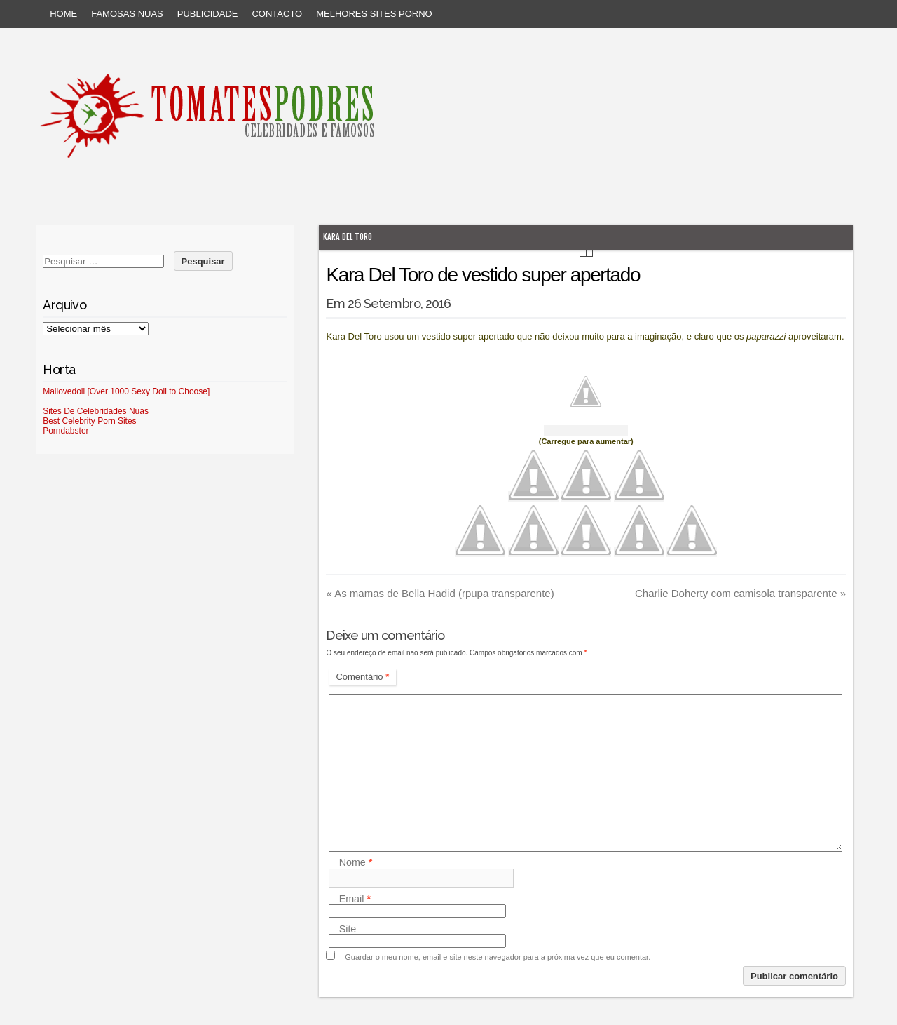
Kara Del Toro (347, 237)
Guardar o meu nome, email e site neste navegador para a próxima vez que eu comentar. (497, 957)
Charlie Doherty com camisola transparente (740, 593)
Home (63, 13)
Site (348, 928)
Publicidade (207, 13)
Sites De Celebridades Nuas (96, 411)
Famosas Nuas (127, 13)
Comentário (362, 676)
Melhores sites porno (374, 13)
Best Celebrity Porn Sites (89, 421)
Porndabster (65, 431)
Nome (356, 863)
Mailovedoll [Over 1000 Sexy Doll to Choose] (126, 391)
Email (355, 898)
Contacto (277, 13)
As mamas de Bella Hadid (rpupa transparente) (440, 593)
